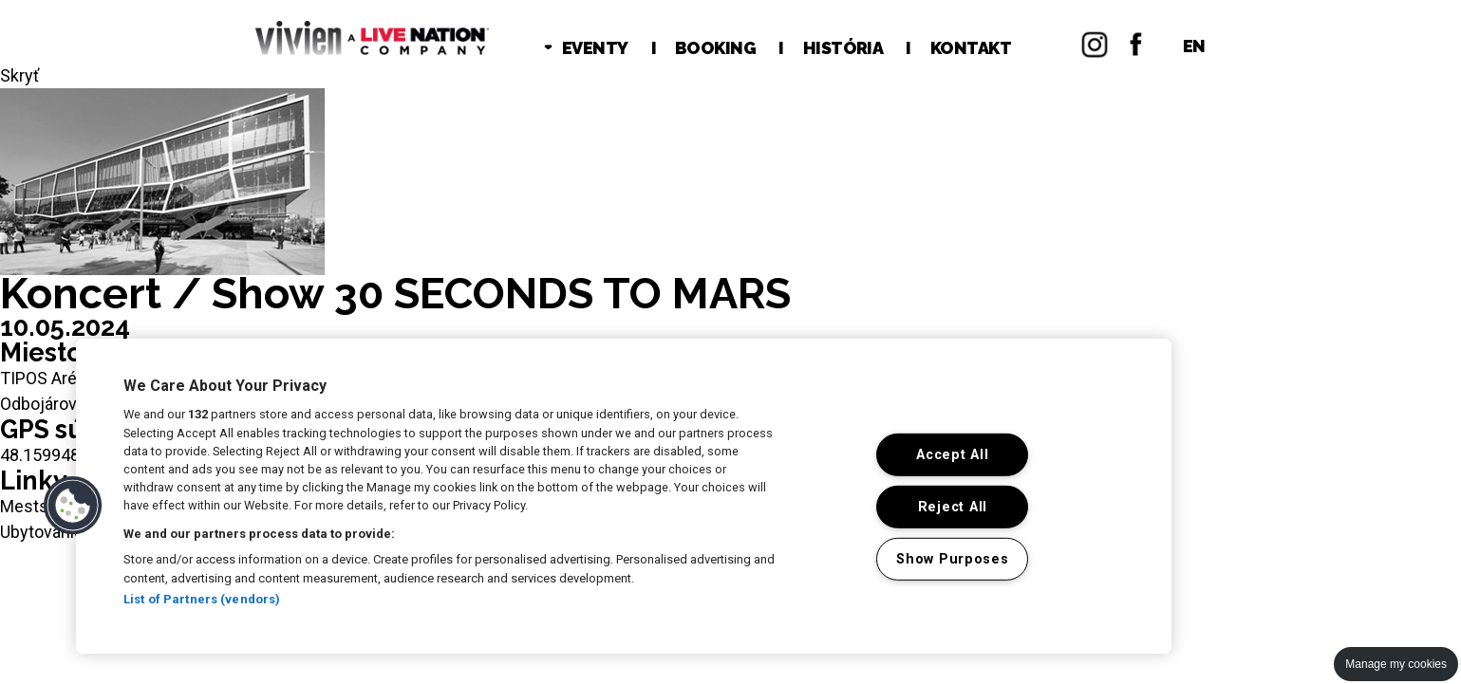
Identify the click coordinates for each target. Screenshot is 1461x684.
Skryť (19, 75)
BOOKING (715, 48)
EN (1194, 46)
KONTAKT (970, 48)
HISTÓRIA (843, 48)
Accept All (952, 455)
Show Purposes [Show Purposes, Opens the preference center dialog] (952, 559)
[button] (73, 505)
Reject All (952, 507)
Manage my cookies (1396, 664)
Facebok (1136, 42)
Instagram (1094, 42)
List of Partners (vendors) (201, 599)
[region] (623, 496)
